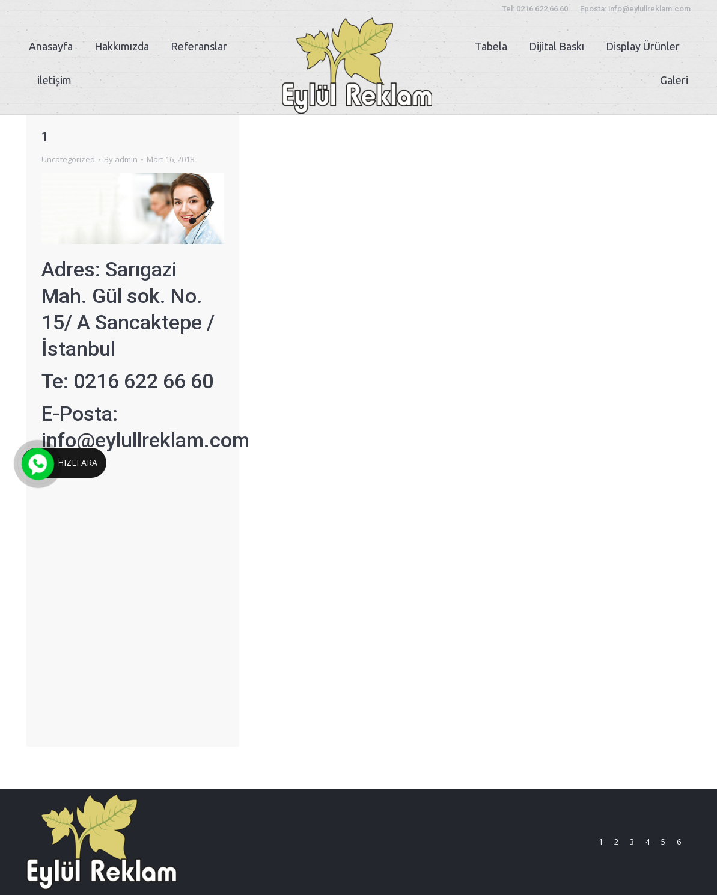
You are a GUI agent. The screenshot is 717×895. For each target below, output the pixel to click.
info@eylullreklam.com (145, 440)
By (121, 159)
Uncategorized (68, 159)
